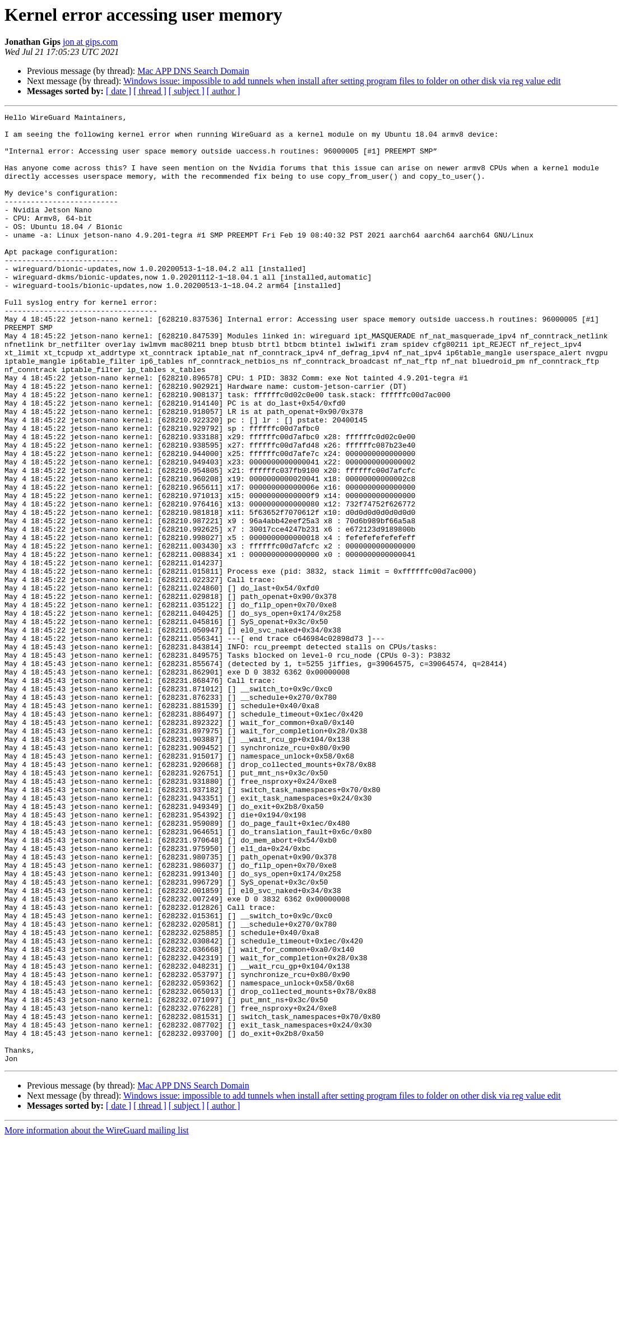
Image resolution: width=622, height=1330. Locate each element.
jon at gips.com (90, 41)
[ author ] (223, 91)
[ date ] (118, 91)
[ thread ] (149, 91)
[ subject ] (187, 91)
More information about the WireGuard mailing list (96, 1320)
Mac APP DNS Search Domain (193, 71)
